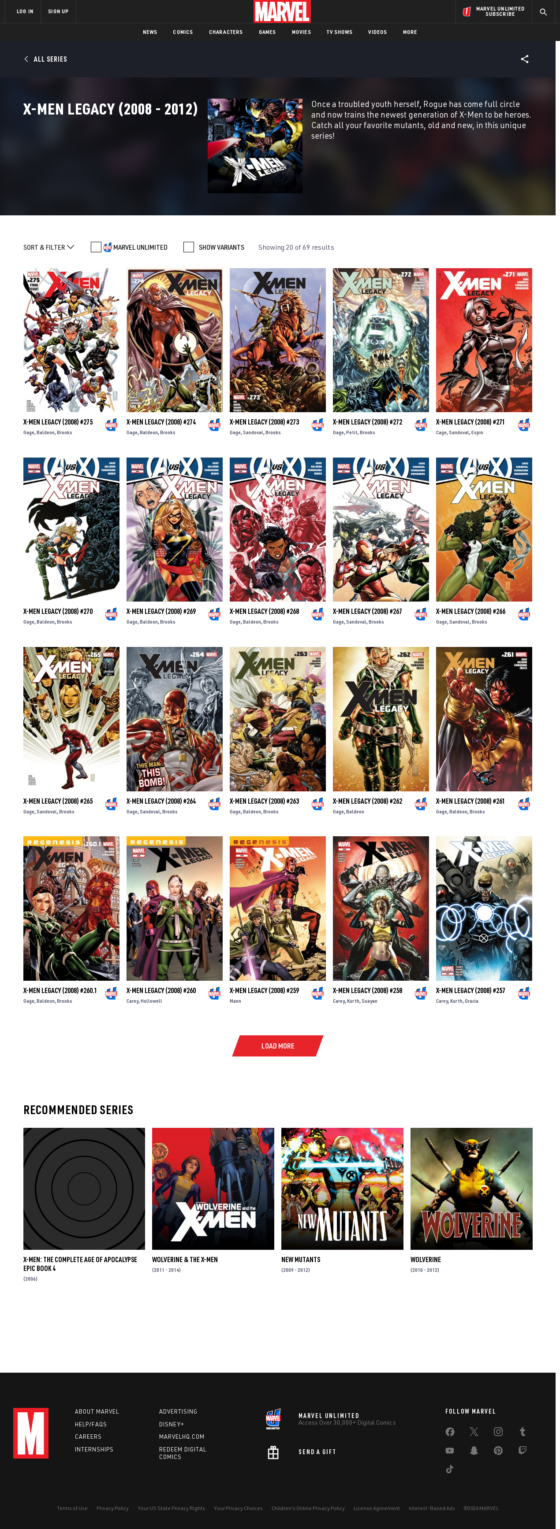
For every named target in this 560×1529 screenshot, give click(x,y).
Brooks (64, 487)
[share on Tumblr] (522, 1433)
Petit (352, 487)
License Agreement (377, 1508)
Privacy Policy (113, 1508)
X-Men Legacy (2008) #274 (161, 477)
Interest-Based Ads (432, 1508)
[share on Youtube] (449, 1452)
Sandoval (253, 487)
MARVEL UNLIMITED (140, 302)
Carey (132, 1056)
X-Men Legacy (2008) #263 (264, 856)
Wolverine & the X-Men (185, 1315)
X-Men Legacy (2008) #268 (264, 666)
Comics (183, 32)
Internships (94, 1449)
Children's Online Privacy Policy (308, 1508)
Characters (226, 32)
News (150, 32)
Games (267, 32)
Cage (441, 487)
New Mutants (300, 1315)
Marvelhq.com (182, 1436)
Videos (377, 32)
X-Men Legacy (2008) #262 (367, 856)
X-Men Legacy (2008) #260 (161, 1045)
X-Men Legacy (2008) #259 (264, 1045)
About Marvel (97, 1411)
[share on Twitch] (522, 1452)
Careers (88, 1436)
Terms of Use (72, 1508)
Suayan (369, 1056)
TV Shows (340, 32)
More (410, 32)
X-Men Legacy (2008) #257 (470, 1045)
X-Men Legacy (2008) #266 (470, 666)
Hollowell (151, 1056)
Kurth (353, 1056)
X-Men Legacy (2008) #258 (367, 1045)
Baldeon (46, 487)
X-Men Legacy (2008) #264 (161, 856)
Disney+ (171, 1424)
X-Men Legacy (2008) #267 (367, 666)
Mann (235, 1056)
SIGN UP (58, 11)
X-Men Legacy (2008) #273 (264, 477)
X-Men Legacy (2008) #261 (470, 856)
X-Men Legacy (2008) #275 (58, 477)
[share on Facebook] (450, 1433)
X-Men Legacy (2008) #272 (367, 477)
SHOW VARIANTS (221, 302)
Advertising (178, 1411)
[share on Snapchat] (474, 1452)
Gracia (471, 1056)
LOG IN (25, 11)
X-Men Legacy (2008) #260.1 (60, 1045)
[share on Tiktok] (449, 1470)
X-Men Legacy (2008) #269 (161, 666)
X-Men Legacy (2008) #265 (58, 856)
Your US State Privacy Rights (171, 1508)
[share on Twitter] (474, 1433)
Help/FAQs (91, 1424)
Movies (301, 32)
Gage (28, 487)
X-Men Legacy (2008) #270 (58, 666)
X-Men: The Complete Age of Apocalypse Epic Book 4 (80, 1319)
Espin (477, 487)
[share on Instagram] (498, 1433)
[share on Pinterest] (498, 1452)
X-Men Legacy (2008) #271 (470, 477)
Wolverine (426, 1315)
